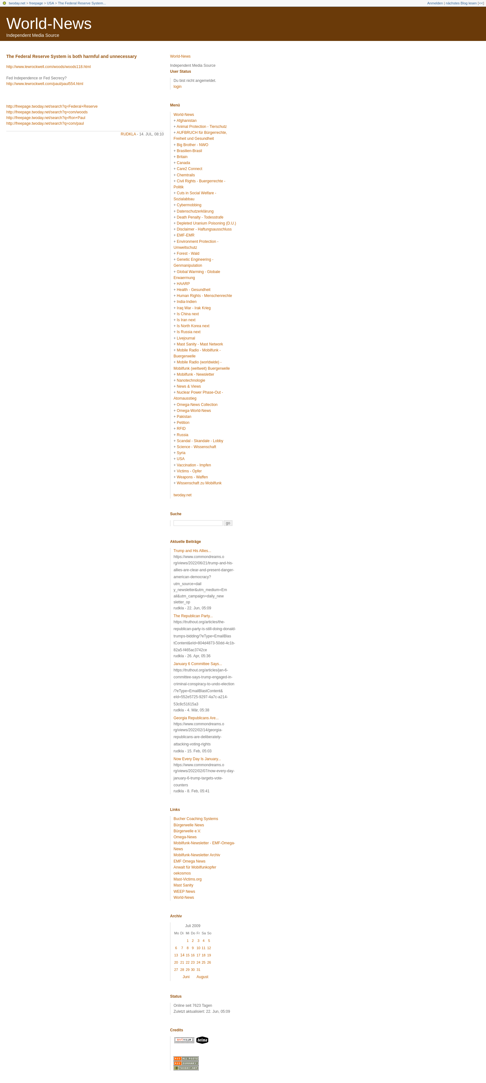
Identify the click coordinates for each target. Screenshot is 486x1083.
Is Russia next (188, 332)
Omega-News (185, 837)
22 (188, 962)
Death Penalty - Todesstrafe (200, 217)
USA (50, 3)
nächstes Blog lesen (461, 3)
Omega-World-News (194, 410)
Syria (181, 453)
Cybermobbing (189, 205)
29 (188, 970)
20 (176, 962)
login (177, 86)
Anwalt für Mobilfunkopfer (195, 867)
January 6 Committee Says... (198, 664)
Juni (186, 977)
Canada (183, 163)
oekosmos (182, 873)
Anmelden (435, 3)
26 (209, 962)
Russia (182, 435)
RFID (181, 428)
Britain (182, 157)
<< (481, 3)
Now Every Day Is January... (197, 759)
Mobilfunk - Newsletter (195, 374)
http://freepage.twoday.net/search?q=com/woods (47, 112)
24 (198, 962)
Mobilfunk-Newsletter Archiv (197, 855)
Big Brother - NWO (192, 145)
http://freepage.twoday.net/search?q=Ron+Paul (45, 118)
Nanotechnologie (191, 380)
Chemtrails (186, 175)
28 (182, 970)
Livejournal (186, 338)
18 (203, 955)
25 (203, 962)
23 (193, 962)
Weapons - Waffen (192, 477)
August (202, 977)
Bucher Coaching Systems (196, 819)
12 (209, 948)
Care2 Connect (189, 169)
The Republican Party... (193, 616)
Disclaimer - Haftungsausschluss (204, 229)
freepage (36, 3)
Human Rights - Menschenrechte (204, 296)
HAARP (183, 284)
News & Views (189, 386)
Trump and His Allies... (192, 551)
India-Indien (187, 301)
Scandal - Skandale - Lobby (200, 441)
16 (193, 955)
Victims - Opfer (189, 471)
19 (209, 955)
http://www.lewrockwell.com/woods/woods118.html (48, 67)
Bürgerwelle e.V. (187, 831)
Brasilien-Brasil (189, 151)
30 (193, 970)
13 (176, 955)
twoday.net (17, 3)
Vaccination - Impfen (194, 465)
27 (176, 970)
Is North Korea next (193, 326)
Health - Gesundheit (193, 290)
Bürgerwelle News (189, 825)
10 (198, 948)
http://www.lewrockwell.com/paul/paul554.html (44, 84)
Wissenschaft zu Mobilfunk (199, 483)
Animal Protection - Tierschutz (202, 126)
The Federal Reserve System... (82, 3)
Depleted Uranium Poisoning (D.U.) (206, 223)
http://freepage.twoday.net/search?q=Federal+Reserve (52, 106)
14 (182, 955)
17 (198, 955)
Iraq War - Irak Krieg (194, 308)
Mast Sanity (183, 885)
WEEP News (184, 891)
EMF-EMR (185, 235)
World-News (49, 23)
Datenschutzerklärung (195, 211)
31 (198, 970)
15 (188, 955)
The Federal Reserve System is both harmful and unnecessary (71, 56)
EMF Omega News (189, 861)
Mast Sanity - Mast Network (200, 344)
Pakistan (184, 416)
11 (203, 948)
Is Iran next (186, 320)
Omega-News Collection (197, 404)
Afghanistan (187, 120)
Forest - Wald (188, 253)
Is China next (188, 314)
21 (182, 962)
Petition (183, 422)
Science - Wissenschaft (196, 447)
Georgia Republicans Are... (196, 718)
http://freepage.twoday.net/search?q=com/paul (45, 123)
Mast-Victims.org (188, 879)
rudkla (128, 134)
